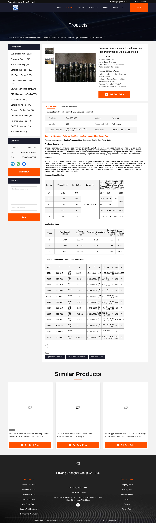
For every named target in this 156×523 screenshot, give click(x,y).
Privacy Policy (127, 509)
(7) (19, 132)
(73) (20, 59)
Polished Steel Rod (32, 38)
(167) (21, 82)
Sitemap (127, 504)
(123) (21, 75)
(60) (20, 64)
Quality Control (127, 494)
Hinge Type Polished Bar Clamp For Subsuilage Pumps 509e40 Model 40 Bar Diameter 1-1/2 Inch (125, 435)
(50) (22, 110)
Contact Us (93, 8)
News (127, 499)
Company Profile (127, 485)
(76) (21, 105)
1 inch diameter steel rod (77, 357)
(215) (22, 70)
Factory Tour (127, 490)
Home (58, 8)
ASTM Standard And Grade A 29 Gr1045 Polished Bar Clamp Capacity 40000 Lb (74, 435)
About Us (81, 8)
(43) (21, 121)
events (105, 8)
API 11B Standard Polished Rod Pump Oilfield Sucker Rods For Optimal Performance (29, 435)
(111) (20, 100)
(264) (23, 89)
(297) (21, 54)
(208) (24, 94)
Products (69, 8)
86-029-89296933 (140, 2)
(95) (21, 116)
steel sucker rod (97, 357)
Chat (139, 8)
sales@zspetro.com (118, 2)
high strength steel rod (55, 357)
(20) (21, 126)
